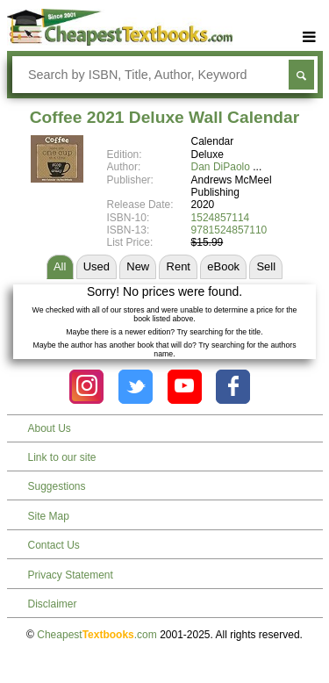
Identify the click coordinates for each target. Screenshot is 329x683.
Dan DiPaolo (220, 167)
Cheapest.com (97, 635)
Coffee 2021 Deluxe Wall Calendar (164, 117)
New (137, 266)
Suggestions (57, 486)
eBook (223, 266)
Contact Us (54, 545)
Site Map (48, 516)
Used (96, 266)
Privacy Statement (70, 575)
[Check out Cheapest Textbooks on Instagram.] (86, 387)
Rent (178, 266)
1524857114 (220, 218)
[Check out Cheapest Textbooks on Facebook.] (233, 387)
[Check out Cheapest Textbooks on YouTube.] (185, 387)
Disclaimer (52, 604)
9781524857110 (229, 230)
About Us (49, 428)
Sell (265, 266)
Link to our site (62, 457)
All (60, 266)
